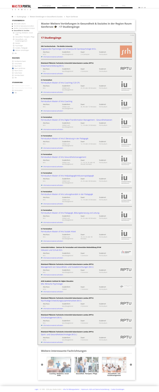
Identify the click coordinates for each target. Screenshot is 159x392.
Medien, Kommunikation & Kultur (24, 28)
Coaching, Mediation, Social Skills (24, 33)
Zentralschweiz (19, 75)
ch (139, 8)
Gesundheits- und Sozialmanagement (21, 40)
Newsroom (104, 6)
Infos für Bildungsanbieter (71, 389)
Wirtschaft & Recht (20, 24)
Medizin (17, 43)
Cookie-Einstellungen (117, 389)
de (145, 8)
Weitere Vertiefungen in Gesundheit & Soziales (46, 17)
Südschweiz (18, 73)
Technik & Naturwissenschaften (24, 26)
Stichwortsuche (85, 6)
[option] (59, 366)
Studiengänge (21, 17)
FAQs (123, 6)
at (142, 8)
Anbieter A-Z (66, 6)
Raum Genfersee (72, 17)
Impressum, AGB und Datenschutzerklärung (95, 389)
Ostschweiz (18, 64)
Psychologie (19, 46)
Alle (15, 53)
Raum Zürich (18, 70)
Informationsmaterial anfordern (52, 57)
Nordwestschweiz (20, 61)
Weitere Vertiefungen (22, 50)
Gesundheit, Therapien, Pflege (24, 37)
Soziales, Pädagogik (21, 48)
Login (36, 389)
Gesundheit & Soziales (21, 30)
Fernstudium (18, 90)
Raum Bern (18, 66)
